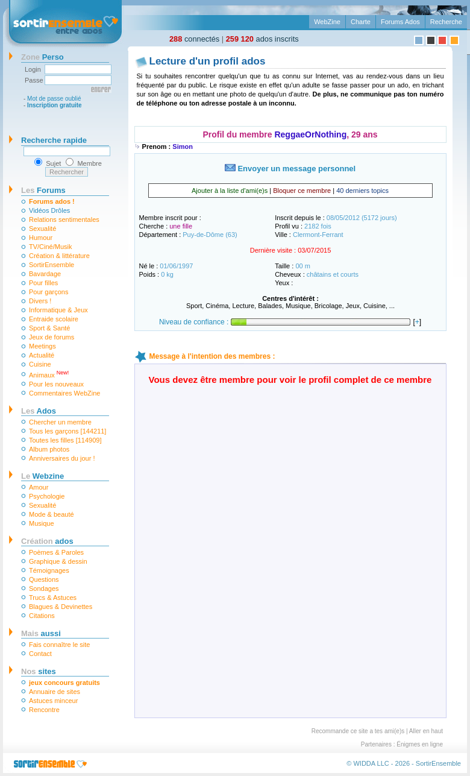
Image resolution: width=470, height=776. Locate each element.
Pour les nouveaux (56, 384)
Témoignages (49, 570)
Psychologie (46, 496)
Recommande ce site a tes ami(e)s (358, 731)
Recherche (446, 21)
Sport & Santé (49, 328)
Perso (42, 57)
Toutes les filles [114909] (65, 440)
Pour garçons (48, 291)
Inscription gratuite (54, 105)
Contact (40, 653)
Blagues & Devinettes (60, 606)
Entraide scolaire (53, 319)
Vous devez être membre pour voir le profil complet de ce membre (290, 379)
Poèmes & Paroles (56, 552)
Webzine (42, 476)
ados (47, 541)
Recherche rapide (54, 140)
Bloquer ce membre (302, 190)
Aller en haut (426, 731)
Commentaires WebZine (64, 393)
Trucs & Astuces (53, 597)
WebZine (327, 21)
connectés (194, 38)
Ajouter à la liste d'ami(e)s (230, 190)
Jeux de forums (51, 337)
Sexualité (42, 228)
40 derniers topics (362, 190)
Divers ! (40, 300)
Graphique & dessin (58, 561)
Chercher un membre (60, 422)
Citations (42, 615)
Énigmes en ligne (419, 744)
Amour (38, 487)
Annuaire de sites (54, 691)
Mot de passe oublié (54, 98)
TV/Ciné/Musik (50, 246)
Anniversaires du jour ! (62, 458)
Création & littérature (59, 255)
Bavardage (45, 273)
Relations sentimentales (64, 219)
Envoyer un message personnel (290, 168)
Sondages (44, 588)
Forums (43, 190)
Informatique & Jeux (58, 310)
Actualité (41, 355)
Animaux (49, 374)
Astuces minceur (53, 700)
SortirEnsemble (51, 264)
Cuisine (40, 364)
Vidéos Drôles (49, 210)
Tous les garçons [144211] (67, 431)
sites (38, 671)
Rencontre (44, 709)
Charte (361, 21)
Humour (40, 237)
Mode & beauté (51, 514)
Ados (38, 410)
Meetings (42, 346)
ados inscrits (262, 38)
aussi (41, 633)
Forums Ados (400, 21)
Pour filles (43, 282)
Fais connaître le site (59, 644)
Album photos (49, 449)
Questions (44, 579)
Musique (41, 523)
